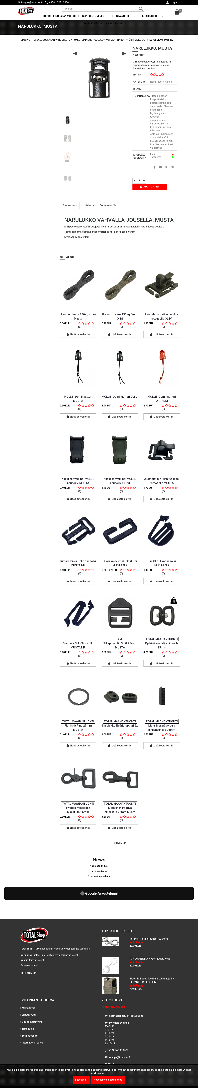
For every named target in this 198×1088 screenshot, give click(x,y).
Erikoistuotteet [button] (150, 16)
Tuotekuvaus (70, 209)
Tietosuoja (28, 1002)
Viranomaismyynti (32, 995)
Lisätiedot (88, 209)
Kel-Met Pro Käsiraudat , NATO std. (149, 912)
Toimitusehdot (30, 1009)
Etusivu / (26, 43)
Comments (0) (108, 209)
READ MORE (29, 946)
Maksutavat (28, 981)
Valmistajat (114, 23)
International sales (32, 1016)
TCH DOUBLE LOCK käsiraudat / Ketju (150, 932)
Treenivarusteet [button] (122, 16)
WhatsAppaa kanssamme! (122, 1037)
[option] (67, 122)
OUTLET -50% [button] (93, 23)
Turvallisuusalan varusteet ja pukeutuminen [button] (74, 16)
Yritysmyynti (29, 988)
